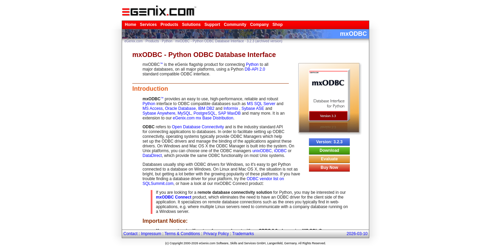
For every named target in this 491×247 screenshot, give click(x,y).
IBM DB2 (206, 108)
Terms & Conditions (182, 233)
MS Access (153, 108)
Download (329, 150)
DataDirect (152, 155)
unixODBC (262, 150)
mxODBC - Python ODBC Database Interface (209, 41)
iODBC (280, 150)
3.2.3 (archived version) (265, 41)
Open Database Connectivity (198, 127)
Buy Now (329, 167)
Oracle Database (180, 108)
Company (259, 24)
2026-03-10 (357, 233)
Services (148, 24)
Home (130, 24)
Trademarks (243, 233)
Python (167, 41)
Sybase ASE (252, 108)
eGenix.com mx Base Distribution (203, 118)
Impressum (151, 233)
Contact (130, 233)
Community (235, 24)
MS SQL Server (261, 103)
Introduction (150, 88)
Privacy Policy (216, 233)
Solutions (191, 24)
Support (212, 24)
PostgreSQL (204, 113)
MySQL (184, 113)
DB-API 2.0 (254, 69)
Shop (277, 24)
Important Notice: (165, 221)
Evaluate (329, 159)
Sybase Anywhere (159, 113)
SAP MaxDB (229, 113)
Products (169, 24)
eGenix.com (133, 41)
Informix (231, 108)
